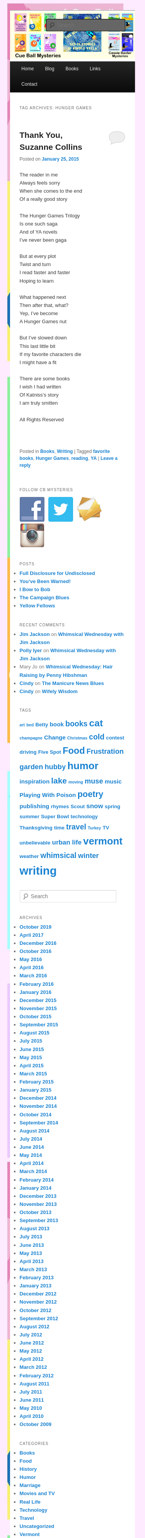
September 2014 (39, 1123)
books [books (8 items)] (76, 723)
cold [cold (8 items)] (96, 737)
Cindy (27, 683)
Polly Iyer (31, 650)
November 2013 (38, 1204)
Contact (29, 84)
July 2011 (31, 1392)
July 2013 (31, 1237)
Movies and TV (37, 1493)
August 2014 (34, 1131)
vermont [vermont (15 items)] (103, 841)
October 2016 (35, 951)
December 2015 (38, 1000)
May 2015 (31, 1057)
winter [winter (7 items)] (88, 855)
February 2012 (37, 1376)
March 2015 (33, 1074)
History (28, 1469)
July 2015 (31, 1041)
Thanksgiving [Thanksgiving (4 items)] (36, 828)
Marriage (30, 1485)
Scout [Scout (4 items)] (78, 806)
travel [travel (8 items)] (76, 826)
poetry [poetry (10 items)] (90, 794)
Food (26, 1461)
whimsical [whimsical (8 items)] (59, 855)
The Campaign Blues (45, 597)
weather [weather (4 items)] (29, 856)
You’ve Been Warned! (45, 581)
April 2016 (32, 967)
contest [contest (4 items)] (115, 738)
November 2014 (38, 1106)
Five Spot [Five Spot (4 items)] (49, 752)
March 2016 (33, 975)
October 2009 (35, 1424)
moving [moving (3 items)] (75, 782)
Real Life (30, 1502)
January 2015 (35, 1090)
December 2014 (38, 1098)
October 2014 (35, 1114)
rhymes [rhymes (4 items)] (60, 806)
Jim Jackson (35, 634)
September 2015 (39, 1025)
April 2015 (32, 1065)
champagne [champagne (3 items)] (31, 738)
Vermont (30, 1534)
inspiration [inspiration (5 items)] (35, 781)
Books (72, 68)
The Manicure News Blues (73, 683)
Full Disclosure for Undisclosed (57, 573)
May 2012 (31, 1351)
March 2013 (33, 1269)
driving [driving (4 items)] (28, 752)
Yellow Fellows (37, 606)
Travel (27, 1518)
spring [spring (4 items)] (112, 806)
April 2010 (32, 1416)
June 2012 (32, 1343)
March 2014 (33, 1171)
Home (27, 68)
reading (80, 458)
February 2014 (37, 1180)
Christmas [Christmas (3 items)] (77, 738)
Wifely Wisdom (59, 691)
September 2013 (39, 1220)
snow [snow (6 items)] (94, 806)
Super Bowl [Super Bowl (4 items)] (55, 816)
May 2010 (31, 1408)
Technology (34, 1510)
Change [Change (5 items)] (55, 737)
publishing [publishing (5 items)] (34, 806)
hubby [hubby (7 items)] (55, 767)
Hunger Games (52, 458)
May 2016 (31, 959)
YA (94, 458)
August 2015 (34, 1033)
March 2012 (33, 1367)
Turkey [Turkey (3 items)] (94, 828)
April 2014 (32, 1163)
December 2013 (38, 1196)
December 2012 (38, 1294)
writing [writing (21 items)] (38, 870)
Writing (65, 451)
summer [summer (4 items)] (29, 816)
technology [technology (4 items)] (84, 816)
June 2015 (32, 1049)
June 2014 (32, 1147)
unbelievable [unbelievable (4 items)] (35, 843)
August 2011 (34, 1384)
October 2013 (35, 1212)
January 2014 (35, 1188)
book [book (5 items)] (57, 724)
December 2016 (38, 943)
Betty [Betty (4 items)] (41, 724)
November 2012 (38, 1302)
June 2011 (32, 1400)
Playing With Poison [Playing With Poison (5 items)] (48, 795)
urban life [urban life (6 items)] (67, 842)
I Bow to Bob (35, 589)
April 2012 (32, 1359)
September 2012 (39, 1318)
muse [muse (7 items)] (94, 781)
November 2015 (38, 1008)
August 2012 (34, 1326)
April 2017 (32, 935)
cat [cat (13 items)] (96, 723)
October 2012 (35, 1310)
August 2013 (34, 1228)
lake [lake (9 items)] (59, 780)
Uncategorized (37, 1526)
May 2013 (31, 1253)
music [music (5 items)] (113, 781)
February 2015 (37, 1082)
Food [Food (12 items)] (74, 751)
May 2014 (31, 1155)
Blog (49, 68)
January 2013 (35, 1286)
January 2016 (35, 992)
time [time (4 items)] (59, 828)
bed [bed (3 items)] (30, 724)
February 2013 (37, 1277)
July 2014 (31, 1139)
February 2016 (37, 984)
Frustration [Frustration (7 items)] (105, 751)
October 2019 (35, 927)
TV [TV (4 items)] (105, 828)
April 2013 (32, 1261)
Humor (28, 1477)
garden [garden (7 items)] (31, 767)
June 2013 (32, 1245)
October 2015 (35, 1016)
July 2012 (31, 1335)
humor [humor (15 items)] (82, 765)
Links (95, 68)
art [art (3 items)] (22, 724)
